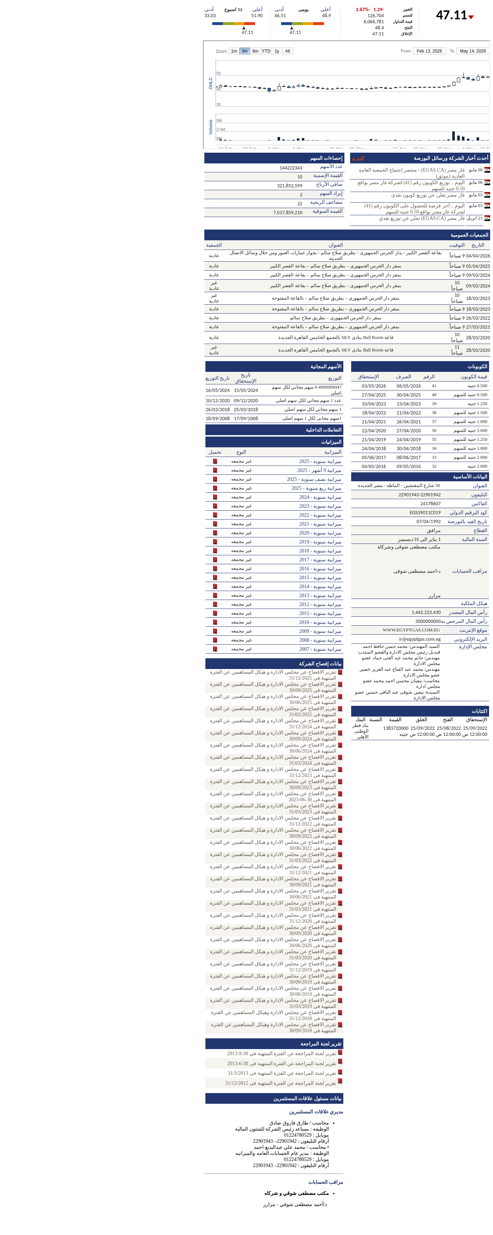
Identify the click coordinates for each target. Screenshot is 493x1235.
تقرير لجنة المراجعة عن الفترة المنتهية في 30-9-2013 (281, 1053)
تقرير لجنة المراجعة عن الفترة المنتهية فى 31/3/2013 (282, 1073)
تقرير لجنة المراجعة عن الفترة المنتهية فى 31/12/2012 (280, 1083)
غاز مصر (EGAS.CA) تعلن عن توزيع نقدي (422, 218)
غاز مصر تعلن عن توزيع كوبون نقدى (428, 195)
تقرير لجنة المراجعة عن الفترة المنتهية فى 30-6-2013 (281, 1063)
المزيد (358, 158)
